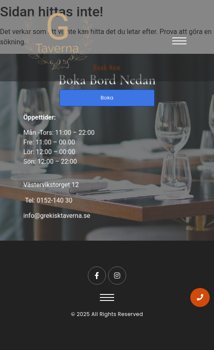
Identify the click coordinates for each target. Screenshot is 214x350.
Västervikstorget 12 (53, 183)
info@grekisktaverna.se (59, 212)
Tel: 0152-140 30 (50, 197)
